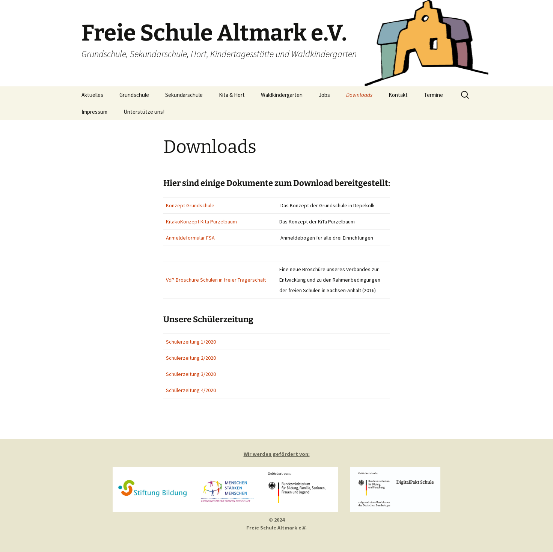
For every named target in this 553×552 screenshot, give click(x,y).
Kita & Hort (232, 94)
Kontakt (398, 94)
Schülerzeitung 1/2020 (191, 341)
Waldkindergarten (282, 94)
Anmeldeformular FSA (190, 237)
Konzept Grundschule (190, 205)
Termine (433, 94)
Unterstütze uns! (144, 111)
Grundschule (134, 94)
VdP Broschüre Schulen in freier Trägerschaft (216, 279)
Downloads (359, 94)
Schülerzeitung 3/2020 (191, 374)
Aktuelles (92, 94)
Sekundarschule (184, 94)
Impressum (94, 111)
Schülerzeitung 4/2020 (191, 390)
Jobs (324, 94)
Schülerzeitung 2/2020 (191, 357)
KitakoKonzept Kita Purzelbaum (201, 221)
